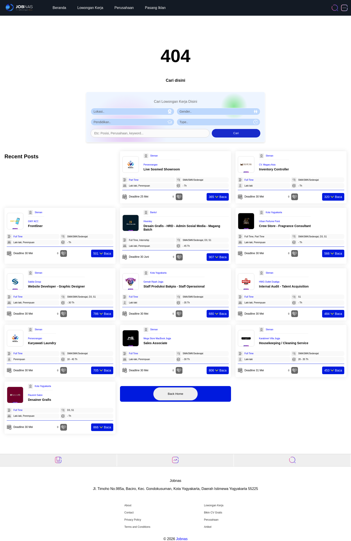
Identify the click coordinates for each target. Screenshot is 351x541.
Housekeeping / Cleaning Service (283, 343)
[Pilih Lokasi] (132, 111)
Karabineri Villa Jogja (269, 338)
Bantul (153, 212)
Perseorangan (150, 164)
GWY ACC (33, 221)
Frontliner (35, 226)
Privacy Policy (132, 519)
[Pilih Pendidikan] (132, 122)
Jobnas (182, 539)
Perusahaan (124, 8)
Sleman (154, 156)
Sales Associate (155, 343)
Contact (128, 512)
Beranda (59, 8)
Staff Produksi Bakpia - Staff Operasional (174, 286)
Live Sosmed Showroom (161, 169)
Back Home (175, 393)
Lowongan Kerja (90, 8)
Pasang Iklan (155, 8)
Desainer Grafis (39, 399)
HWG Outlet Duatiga (269, 282)
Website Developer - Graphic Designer (56, 286)
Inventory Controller (274, 169)
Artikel (207, 526)
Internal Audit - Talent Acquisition (284, 286)
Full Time (249, 180)
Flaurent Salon (35, 395)
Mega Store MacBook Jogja (157, 338)
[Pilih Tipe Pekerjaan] (218, 122)
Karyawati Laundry (42, 343)
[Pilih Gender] (218, 111)
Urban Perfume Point (269, 221)
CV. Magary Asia (267, 164)
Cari (236, 133)
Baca (218, 197)
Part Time (134, 180)
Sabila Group (34, 282)
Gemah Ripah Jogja (153, 282)
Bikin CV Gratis (213, 512)
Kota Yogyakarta (274, 212)
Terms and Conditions (137, 526)
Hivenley (147, 221)
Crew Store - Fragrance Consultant (285, 226)
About (127, 505)
